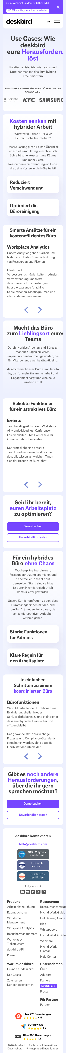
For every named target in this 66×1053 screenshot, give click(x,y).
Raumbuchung (17, 912)
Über (43, 969)
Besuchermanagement (22, 934)
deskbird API (15, 949)
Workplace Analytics (20, 928)
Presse (44, 991)
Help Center (48, 956)
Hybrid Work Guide (52, 912)
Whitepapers (48, 929)
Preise (11, 955)
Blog (43, 924)
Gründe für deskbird (20, 969)
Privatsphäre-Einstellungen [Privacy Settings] (42, 1049)
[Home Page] (19, 21)
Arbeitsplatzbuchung (21, 906)
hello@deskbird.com (33, 844)
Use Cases (14, 974)
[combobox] (48, 21)
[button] (58, 7)
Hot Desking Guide (52, 918)
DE (48, 21)
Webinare (46, 941)
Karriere (45, 980)
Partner (45, 1004)
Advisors (45, 974)
